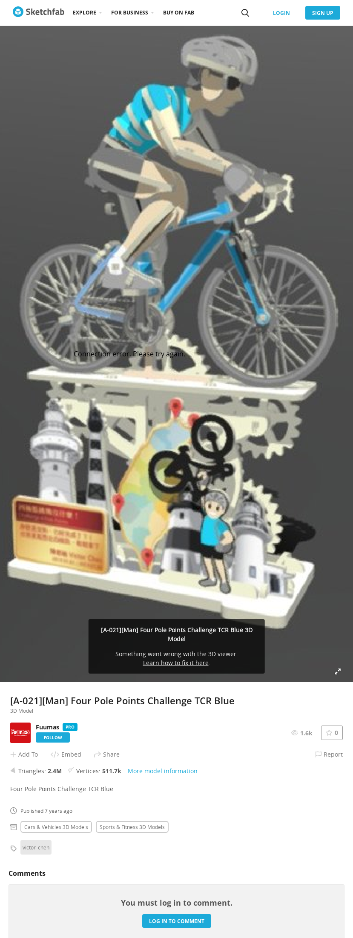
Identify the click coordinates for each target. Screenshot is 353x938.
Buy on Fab (178, 12)
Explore (84, 12)
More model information (163, 771)
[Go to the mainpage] (38, 12)
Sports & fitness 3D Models (132, 826)
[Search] (245, 12)
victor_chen (36, 847)
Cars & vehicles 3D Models (56, 826)
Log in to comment (176, 921)
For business (129, 12)
